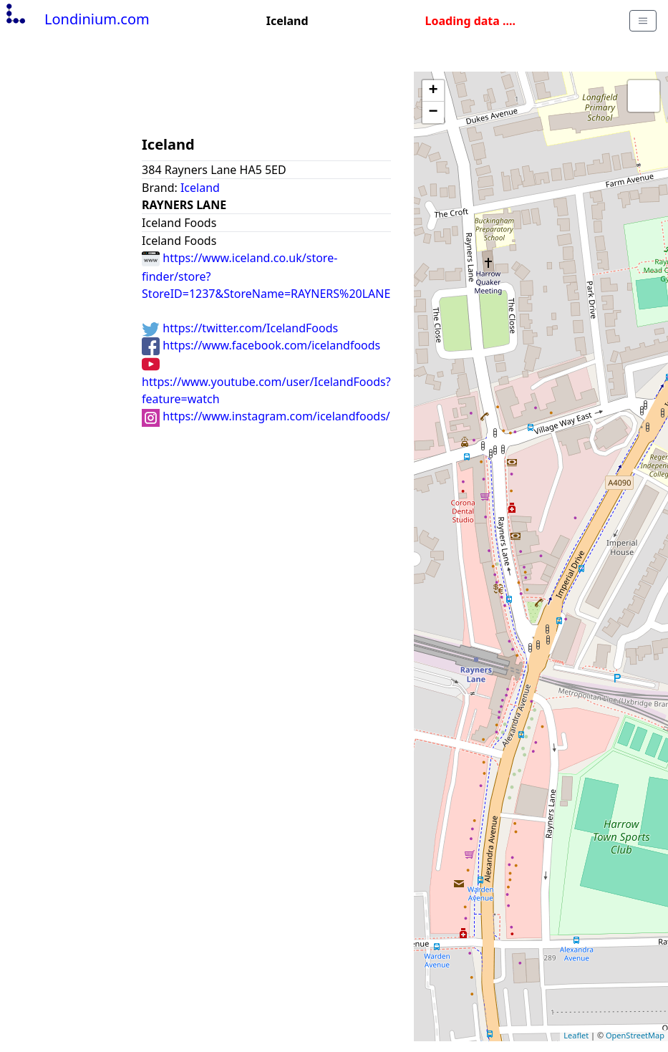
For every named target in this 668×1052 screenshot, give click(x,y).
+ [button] (433, 91)
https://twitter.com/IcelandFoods (240, 328)
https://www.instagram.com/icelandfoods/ (266, 416)
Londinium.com (76, 19)
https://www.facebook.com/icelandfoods (261, 345)
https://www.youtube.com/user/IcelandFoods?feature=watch (266, 381)
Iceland (200, 188)
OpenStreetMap (635, 1035)
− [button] (433, 112)
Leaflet (576, 1035)
